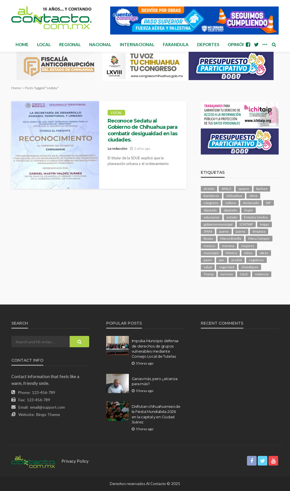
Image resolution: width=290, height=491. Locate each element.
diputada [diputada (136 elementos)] (210, 210)
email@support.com (47, 407)
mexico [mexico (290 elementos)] (209, 246)
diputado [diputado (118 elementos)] (230, 210)
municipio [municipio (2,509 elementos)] (211, 253)
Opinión (237, 44)
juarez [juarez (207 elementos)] (224, 231)
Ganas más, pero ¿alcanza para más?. (155, 381)
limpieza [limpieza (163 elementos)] (259, 231)
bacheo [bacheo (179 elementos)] (261, 188)
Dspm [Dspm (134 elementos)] (248, 210)
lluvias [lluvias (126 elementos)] (208, 238)
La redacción (117, 148)
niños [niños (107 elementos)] (248, 253)
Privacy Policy (75, 461)
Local (44, 44)
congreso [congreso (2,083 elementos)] (211, 203)
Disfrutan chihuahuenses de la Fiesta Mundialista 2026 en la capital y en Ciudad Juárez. (156, 414)
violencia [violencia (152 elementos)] (261, 274)
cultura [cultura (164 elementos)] (230, 203)
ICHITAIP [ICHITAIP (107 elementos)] (246, 224)
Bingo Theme (48, 414)
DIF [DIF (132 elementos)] (268, 203)
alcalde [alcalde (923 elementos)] (209, 188)
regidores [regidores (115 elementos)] (256, 260)
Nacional (100, 44)
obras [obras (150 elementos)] (264, 253)
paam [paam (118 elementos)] (208, 260)
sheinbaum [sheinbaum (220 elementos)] (249, 267)
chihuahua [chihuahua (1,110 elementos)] (234, 196)
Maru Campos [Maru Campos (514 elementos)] (259, 238)
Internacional (137, 44)
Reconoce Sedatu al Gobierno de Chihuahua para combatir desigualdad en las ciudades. (142, 130)
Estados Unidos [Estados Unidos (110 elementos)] (256, 217)
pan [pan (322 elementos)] (221, 260)
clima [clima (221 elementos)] (253, 196)
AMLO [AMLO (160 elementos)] (226, 188)
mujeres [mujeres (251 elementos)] (247, 246)
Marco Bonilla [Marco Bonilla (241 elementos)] (230, 238)
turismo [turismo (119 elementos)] (227, 274)
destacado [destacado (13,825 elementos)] (251, 203)
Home (22, 44)
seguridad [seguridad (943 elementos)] (226, 267)
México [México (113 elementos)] (231, 253)
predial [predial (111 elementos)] (236, 260)
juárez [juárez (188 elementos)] (241, 231)
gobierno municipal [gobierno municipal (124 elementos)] (218, 224)
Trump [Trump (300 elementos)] (209, 274)
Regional (70, 44)
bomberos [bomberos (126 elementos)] (211, 196)
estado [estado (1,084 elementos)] (232, 217)
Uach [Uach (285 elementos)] (244, 274)
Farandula (176, 44)
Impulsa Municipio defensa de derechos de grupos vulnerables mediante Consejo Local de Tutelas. (155, 348)
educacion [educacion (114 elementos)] (211, 217)
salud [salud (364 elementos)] (208, 267)
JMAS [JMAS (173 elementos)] (208, 231)
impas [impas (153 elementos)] (264, 224)
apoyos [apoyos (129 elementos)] (243, 188)
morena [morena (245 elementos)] (228, 246)
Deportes (208, 44)
